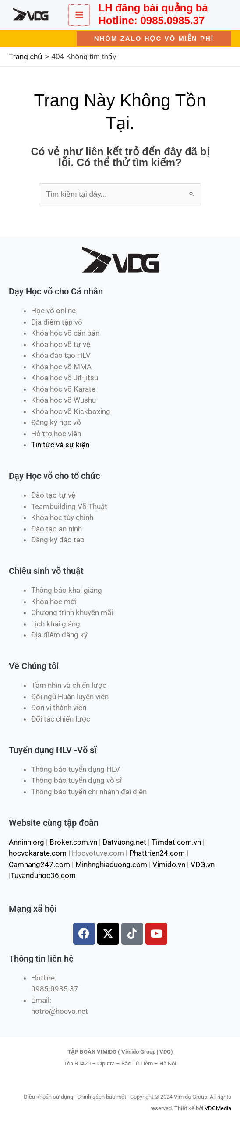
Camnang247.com (39, 864)
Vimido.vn (168, 864)
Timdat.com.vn (176, 842)
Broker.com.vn (73, 842)
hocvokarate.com (38, 853)
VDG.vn (203, 864)
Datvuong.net (124, 842)
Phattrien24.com (157, 853)
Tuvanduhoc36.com (43, 875)
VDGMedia (218, 1108)
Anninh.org (26, 842)
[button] (154, 38)
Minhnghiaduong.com (111, 864)
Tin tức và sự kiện (60, 444)
